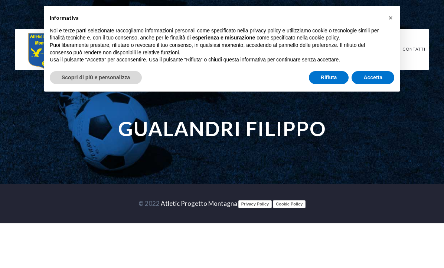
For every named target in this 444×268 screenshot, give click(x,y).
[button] (390, 18)
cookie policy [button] (324, 38)
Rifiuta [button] (329, 77)
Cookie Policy (289, 204)
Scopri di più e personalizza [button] (96, 77)
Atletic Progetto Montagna (199, 203)
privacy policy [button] (265, 31)
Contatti (413, 49)
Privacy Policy (255, 204)
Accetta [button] (372, 77)
